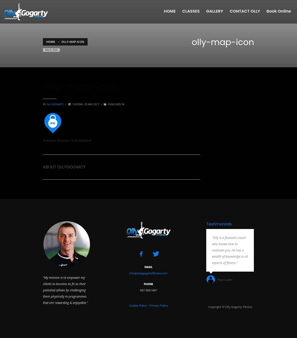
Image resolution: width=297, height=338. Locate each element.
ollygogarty (55, 104)
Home (50, 42)
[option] (230, 257)
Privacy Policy (159, 305)
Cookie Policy (138, 305)
